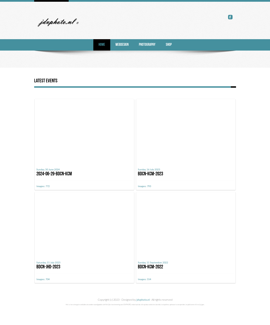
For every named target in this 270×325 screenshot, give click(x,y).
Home (102, 45)
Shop (169, 45)
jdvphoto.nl (142, 306)
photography (147, 45)
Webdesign (122, 45)
